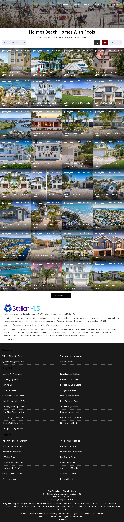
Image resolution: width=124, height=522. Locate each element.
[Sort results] (14, 42)
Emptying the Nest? (11, 468)
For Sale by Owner (68, 457)
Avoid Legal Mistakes (69, 468)
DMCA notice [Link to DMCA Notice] (62, 519)
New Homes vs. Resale (70, 395)
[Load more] (61, 295)
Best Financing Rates (69, 401)
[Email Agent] (4, 5)
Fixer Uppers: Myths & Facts (14, 401)
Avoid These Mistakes (70, 440)
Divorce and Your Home (71, 451)
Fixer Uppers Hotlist (69, 423)
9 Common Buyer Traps (13, 395)
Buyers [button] (87, 5)
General (7, 350)
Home (55, 5)
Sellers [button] (97, 5)
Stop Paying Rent (10, 379)
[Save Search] (105, 42)
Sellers (6, 435)
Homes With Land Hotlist (71, 417)
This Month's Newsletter (71, 356)
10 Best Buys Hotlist (69, 406)
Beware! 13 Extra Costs (70, 384)
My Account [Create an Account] (116, 5)
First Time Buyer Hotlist (13, 412)
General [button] (76, 5)
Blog (105, 5)
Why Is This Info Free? (12, 356)
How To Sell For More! (12, 446)
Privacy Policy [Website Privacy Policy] (62, 509)
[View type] (115, 42)
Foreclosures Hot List (70, 374)
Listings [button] (65, 5)
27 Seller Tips (8, 457)
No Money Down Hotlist (13, 417)
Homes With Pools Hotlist (14, 423)
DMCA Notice (9, 339)
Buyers (7, 368)
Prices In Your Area (69, 446)
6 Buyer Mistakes (68, 390)
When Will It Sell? (68, 462)
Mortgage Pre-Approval (13, 406)
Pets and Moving (10, 479)
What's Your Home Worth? (14, 440)
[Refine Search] (97, 42)
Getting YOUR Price (69, 473)
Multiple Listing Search (12, 428)
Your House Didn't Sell (12, 462)
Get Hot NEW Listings (12, 374)
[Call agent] (7, 5)
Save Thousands (9, 390)
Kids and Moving (67, 479)
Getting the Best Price (12, 473)
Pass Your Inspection (12, 451)
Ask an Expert (66, 361)
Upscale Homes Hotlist (70, 412)
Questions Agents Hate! (13, 361)
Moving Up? (7, 384)
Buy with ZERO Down (69, 379)
